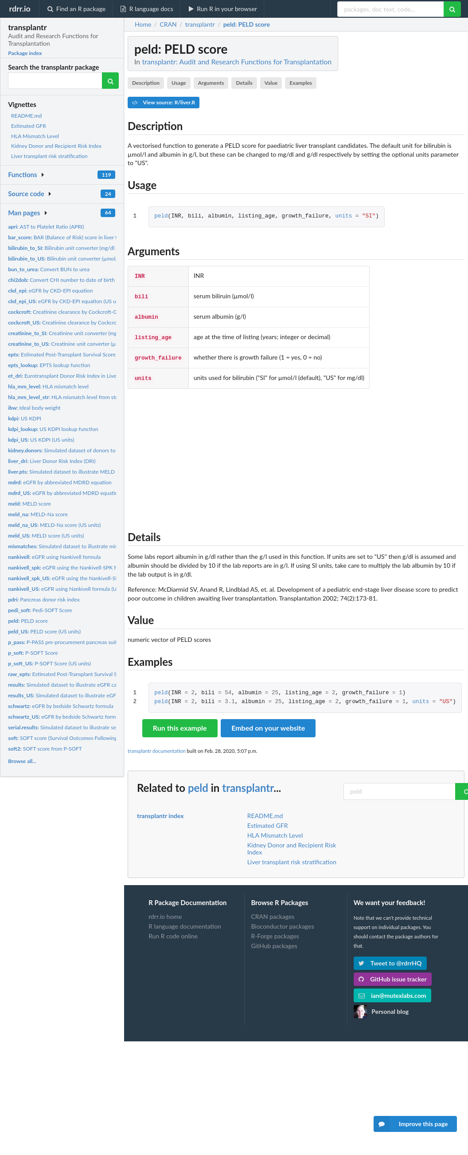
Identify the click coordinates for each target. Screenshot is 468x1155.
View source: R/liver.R (163, 102)
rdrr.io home (165, 911)
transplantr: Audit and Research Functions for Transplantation (237, 61)
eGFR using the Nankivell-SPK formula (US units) (86, 578)
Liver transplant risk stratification (49, 156)
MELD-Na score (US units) (54, 525)
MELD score (29, 503)
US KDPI (24, 418)
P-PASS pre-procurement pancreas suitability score (76, 642)
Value (271, 82)
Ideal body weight (34, 407)
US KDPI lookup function (53, 429)
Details (244, 82)
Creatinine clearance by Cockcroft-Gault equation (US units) (94, 322)
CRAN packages (272, 911)
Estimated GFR (28, 126)
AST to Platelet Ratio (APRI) (46, 226)
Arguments (211, 82)
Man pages (24, 213)
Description (146, 82)
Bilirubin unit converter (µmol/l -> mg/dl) (75, 258)
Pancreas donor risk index (44, 599)
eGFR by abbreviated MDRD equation (60, 482)
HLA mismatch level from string (66, 397)
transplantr (247, 782)
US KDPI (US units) (41, 439)
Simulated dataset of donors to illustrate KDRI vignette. (90, 450)
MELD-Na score (38, 514)
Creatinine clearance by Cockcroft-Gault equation (78, 312)
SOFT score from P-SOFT (45, 748)
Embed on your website (268, 722)
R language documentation (184, 921)
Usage (179, 82)
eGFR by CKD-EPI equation (50, 290)
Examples (300, 82)
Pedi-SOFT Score (40, 610)
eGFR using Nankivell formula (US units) (71, 588)
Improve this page (411, 1124)
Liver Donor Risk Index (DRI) (51, 461)
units (343, 216)
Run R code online (173, 930)
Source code (26, 194)
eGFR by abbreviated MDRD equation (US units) (76, 493)
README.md (26, 115)
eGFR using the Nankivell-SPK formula (70, 567)
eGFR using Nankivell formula (54, 557)
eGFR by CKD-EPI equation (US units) (67, 301)
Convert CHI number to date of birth (61, 280)
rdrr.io (19, 8)
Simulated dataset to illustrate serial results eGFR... (83, 727)
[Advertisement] (296, 452)
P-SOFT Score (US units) (49, 663)
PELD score (28, 620)
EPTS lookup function (49, 365)
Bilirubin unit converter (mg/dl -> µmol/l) (73, 248)
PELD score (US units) (44, 631)
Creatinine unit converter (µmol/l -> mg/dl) (79, 343)
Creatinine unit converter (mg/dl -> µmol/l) (78, 333)
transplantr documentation (156, 745)
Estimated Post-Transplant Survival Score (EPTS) (70, 354)
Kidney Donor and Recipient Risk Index (56, 145)
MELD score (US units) (46, 535)
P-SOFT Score (33, 652)
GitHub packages (274, 940)
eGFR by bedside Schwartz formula (60, 706)
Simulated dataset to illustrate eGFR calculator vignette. (82, 684)
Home (143, 24)
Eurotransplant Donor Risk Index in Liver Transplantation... (83, 375)
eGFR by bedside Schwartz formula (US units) (77, 716)
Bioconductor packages (282, 921)
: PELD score (246, 24)
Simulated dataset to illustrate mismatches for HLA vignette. (93, 546)
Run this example (180, 722)
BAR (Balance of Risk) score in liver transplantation (79, 237)
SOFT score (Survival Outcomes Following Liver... (70, 738)
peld (161, 216)
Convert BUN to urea (49, 269)
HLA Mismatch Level (35, 136)
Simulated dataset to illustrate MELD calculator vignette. (84, 471)
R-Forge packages (275, 930)
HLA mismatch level (48, 386)
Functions (22, 174)
